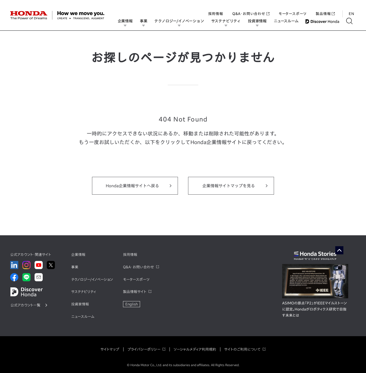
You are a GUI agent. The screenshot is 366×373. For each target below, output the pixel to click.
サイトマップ (109, 349)
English (131, 304)
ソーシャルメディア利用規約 (195, 349)
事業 (147, 21)
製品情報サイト (134, 291)
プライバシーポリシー (143, 349)
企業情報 (128, 21)
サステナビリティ (229, 21)
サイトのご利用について (242, 349)
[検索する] (352, 21)
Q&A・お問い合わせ (250, 8)
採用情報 (215, 8)
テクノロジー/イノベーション (182, 21)
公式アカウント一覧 (25, 305)
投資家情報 (260, 21)
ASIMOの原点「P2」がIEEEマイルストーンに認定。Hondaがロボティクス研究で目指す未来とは (314, 309)
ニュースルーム (289, 21)
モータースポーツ (293, 8)
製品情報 (325, 8)
